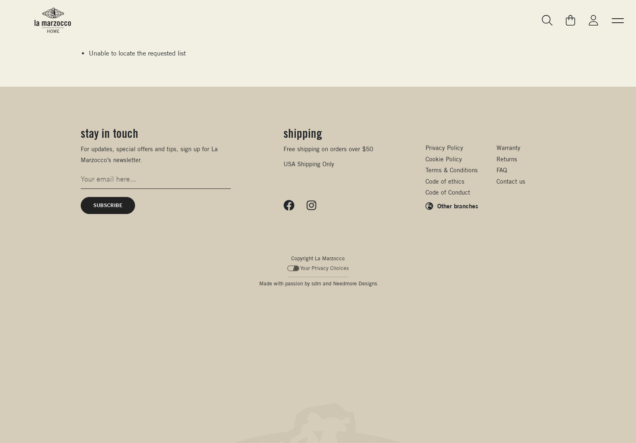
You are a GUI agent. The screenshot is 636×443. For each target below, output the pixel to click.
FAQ (501, 170)
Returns (506, 159)
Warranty (508, 147)
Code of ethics (444, 181)
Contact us (510, 181)
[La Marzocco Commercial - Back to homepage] (52, 20)
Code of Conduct (447, 192)
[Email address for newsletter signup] (156, 179)
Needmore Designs (355, 283)
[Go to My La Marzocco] (593, 20)
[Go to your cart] (570, 20)
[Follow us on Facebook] (289, 205)
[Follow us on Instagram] (311, 205)
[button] (618, 20)
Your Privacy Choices (318, 268)
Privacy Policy (444, 147)
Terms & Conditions (451, 170)
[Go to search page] (547, 20)
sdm (316, 283)
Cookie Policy (443, 159)
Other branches (457, 206)
